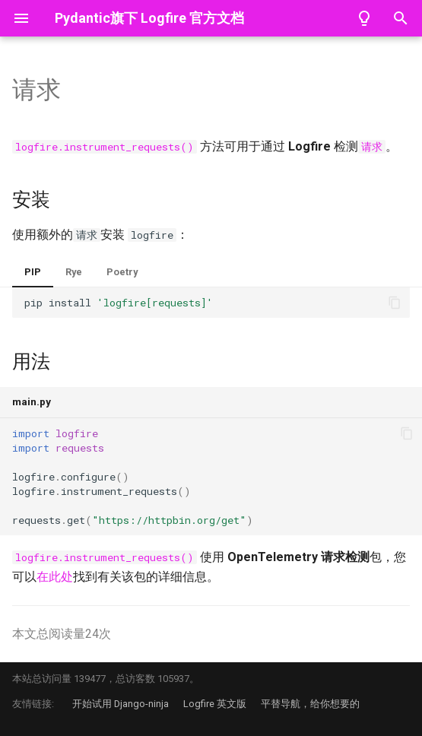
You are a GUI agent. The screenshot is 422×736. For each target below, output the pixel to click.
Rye (73, 272)
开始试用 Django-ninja (120, 703)
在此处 (54, 576)
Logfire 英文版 (214, 703)
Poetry (122, 272)
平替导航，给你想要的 (310, 703)
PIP (32, 272)
